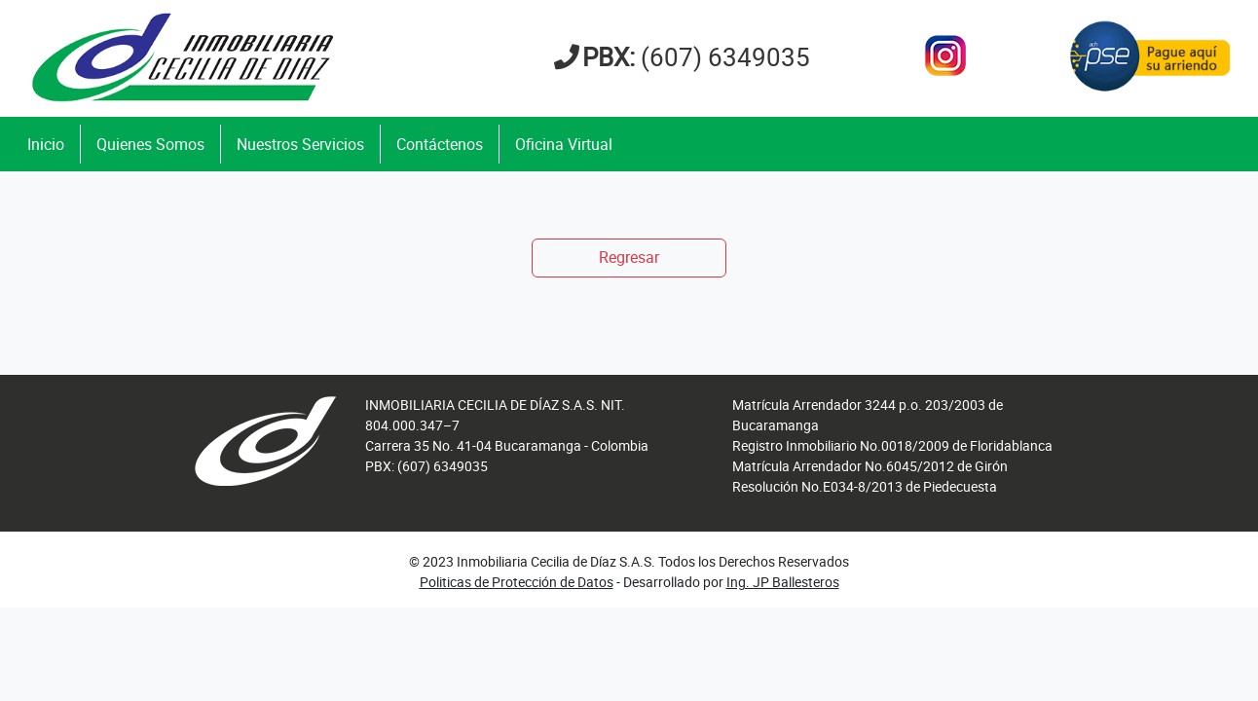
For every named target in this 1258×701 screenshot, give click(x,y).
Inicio (45, 144)
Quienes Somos (150, 144)
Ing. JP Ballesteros (782, 581)
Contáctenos (439, 144)
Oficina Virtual (563, 144)
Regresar (629, 257)
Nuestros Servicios (300, 144)
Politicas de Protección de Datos (516, 581)
